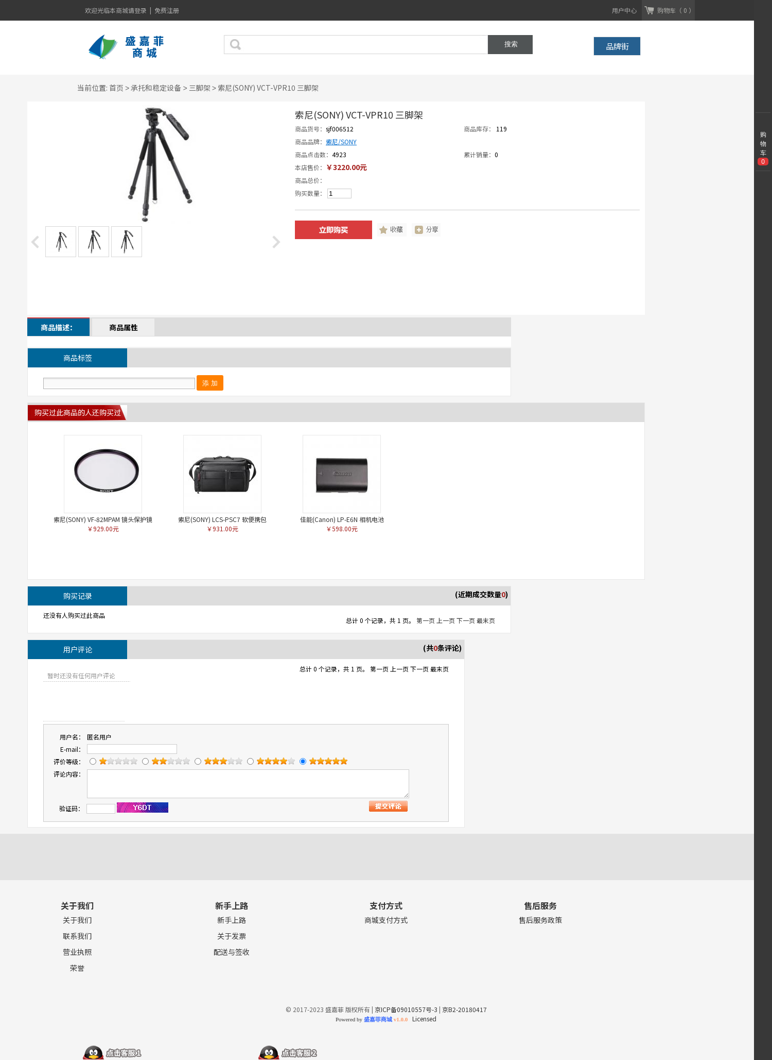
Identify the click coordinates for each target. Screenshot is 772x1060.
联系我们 (77, 936)
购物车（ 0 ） (676, 10)
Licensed (422, 1018)
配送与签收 (232, 952)
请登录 (138, 10)
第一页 (425, 620)
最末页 (486, 620)
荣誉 (77, 968)
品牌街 (617, 46)
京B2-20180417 (464, 1009)
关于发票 (231, 936)
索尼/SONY (341, 141)
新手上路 (231, 920)
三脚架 (199, 87)
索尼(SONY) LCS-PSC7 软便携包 (222, 519)
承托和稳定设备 (156, 87)
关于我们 (77, 920)
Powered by (372, 1019)
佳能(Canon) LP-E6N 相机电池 (342, 519)
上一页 (445, 620)
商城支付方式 (386, 920)
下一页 (466, 620)
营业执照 (77, 952)
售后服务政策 (540, 920)
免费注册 (166, 10)
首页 (116, 87)
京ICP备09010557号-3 (406, 1009)
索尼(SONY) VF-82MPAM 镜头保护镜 (103, 519)
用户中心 (624, 10)
